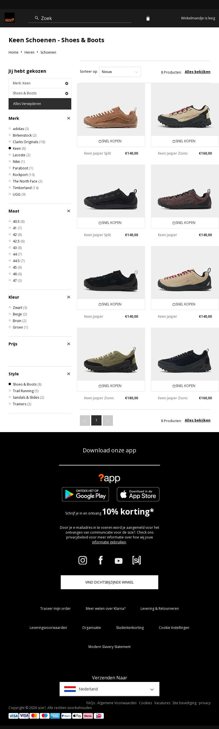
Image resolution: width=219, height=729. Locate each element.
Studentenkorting (130, 627)
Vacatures (162, 702)
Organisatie (91, 627)
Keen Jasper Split (97, 153)
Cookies (145, 702)
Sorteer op (88, 71)
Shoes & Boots (40, 93)
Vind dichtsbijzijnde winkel (109, 582)
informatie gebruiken (109, 542)
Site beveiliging (184, 702)
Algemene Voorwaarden (117, 702)
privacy (204, 702)
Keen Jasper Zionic (173, 153)
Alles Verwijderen (27, 103)
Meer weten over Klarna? (105, 608)
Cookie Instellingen (174, 627)
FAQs (90, 702)
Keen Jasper (167, 234)
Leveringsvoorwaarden (48, 627)
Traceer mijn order (55, 608)
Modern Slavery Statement (109, 646)
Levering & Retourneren (160, 608)
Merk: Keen (40, 83)
